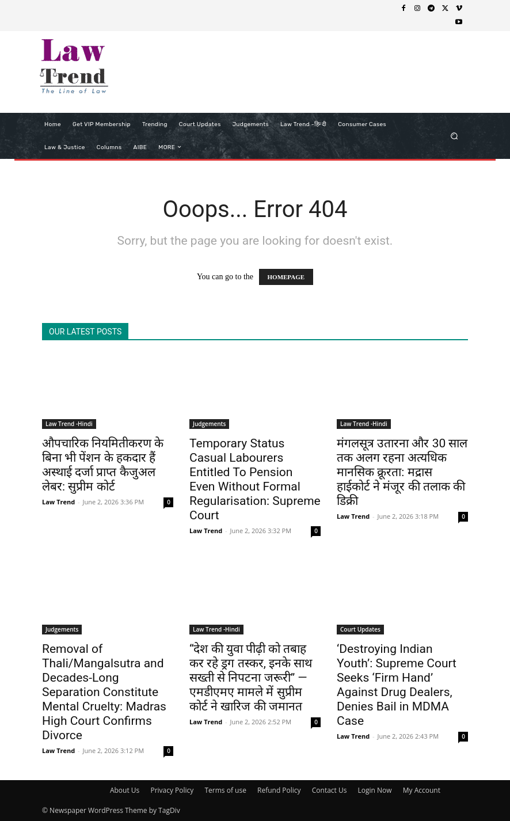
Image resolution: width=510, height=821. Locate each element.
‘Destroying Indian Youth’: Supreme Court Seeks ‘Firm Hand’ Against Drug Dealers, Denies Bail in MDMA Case (396, 685)
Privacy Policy (171, 790)
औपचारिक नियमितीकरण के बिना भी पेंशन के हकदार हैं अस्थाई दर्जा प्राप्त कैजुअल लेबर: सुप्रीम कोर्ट (102, 464)
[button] (454, 135)
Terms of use (225, 790)
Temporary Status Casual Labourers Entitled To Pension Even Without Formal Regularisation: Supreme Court (255, 479)
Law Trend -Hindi (69, 424)
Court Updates (360, 629)
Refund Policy (279, 790)
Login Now (375, 790)
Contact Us (329, 790)
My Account (421, 790)
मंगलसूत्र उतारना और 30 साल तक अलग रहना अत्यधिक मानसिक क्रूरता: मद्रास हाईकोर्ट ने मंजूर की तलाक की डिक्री (402, 472)
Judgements (209, 424)
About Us (124, 790)
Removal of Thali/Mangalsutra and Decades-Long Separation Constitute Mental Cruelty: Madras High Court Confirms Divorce (104, 692)
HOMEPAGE (286, 276)
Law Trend (58, 501)
